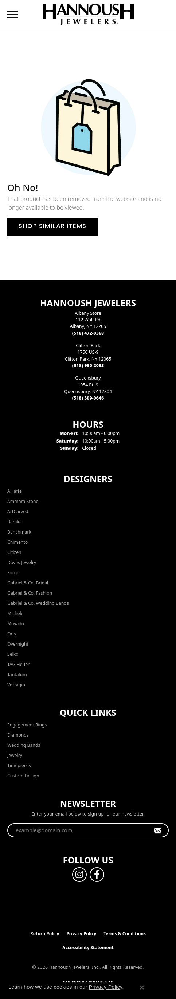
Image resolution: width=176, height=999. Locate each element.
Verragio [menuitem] (16, 685)
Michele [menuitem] (15, 613)
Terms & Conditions (124, 934)
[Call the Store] (88, 333)
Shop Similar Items (53, 227)
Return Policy (44, 934)
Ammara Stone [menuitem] (22, 501)
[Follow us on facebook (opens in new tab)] (97, 874)
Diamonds (18, 735)
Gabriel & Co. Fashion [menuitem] (29, 593)
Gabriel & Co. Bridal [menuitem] (27, 583)
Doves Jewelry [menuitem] (21, 562)
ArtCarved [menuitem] (17, 511)
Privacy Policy (81, 934)
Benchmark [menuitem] (19, 532)
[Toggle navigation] (13, 14)
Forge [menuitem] (13, 573)
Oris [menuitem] (11, 634)
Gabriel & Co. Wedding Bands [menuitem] (38, 603)
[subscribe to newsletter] (158, 830)
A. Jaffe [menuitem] (14, 491)
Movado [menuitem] (15, 624)
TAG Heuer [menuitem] (18, 664)
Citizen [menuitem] (14, 552)
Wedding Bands (23, 745)
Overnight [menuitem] (17, 644)
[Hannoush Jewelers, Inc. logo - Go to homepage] (88, 14)
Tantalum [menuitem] (17, 674)
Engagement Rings (27, 725)
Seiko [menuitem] (13, 654)
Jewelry (14, 755)
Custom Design (23, 776)
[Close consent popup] (142, 987)
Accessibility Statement (87, 947)
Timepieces (19, 765)
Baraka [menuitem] (14, 522)
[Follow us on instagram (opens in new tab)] (79, 874)
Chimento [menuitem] (17, 542)
